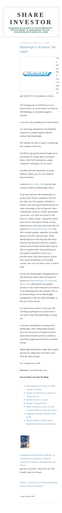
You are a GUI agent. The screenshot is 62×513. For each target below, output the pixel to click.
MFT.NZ (31, 96)
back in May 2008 (36, 184)
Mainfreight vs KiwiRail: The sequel (38, 49)
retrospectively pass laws (41, 229)
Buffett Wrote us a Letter (37, 399)
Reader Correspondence (36, 403)
